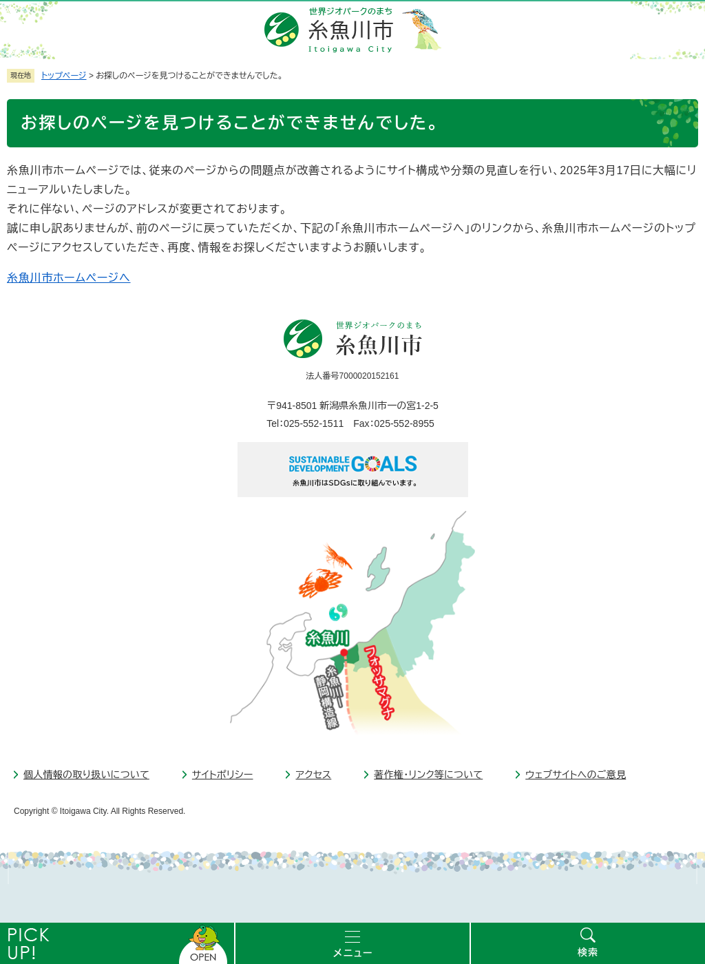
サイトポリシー (222, 774)
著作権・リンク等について (428, 774)
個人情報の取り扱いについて (86, 774)
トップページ (64, 76)
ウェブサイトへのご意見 (575, 774)
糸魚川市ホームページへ (69, 278)
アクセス (313, 774)
